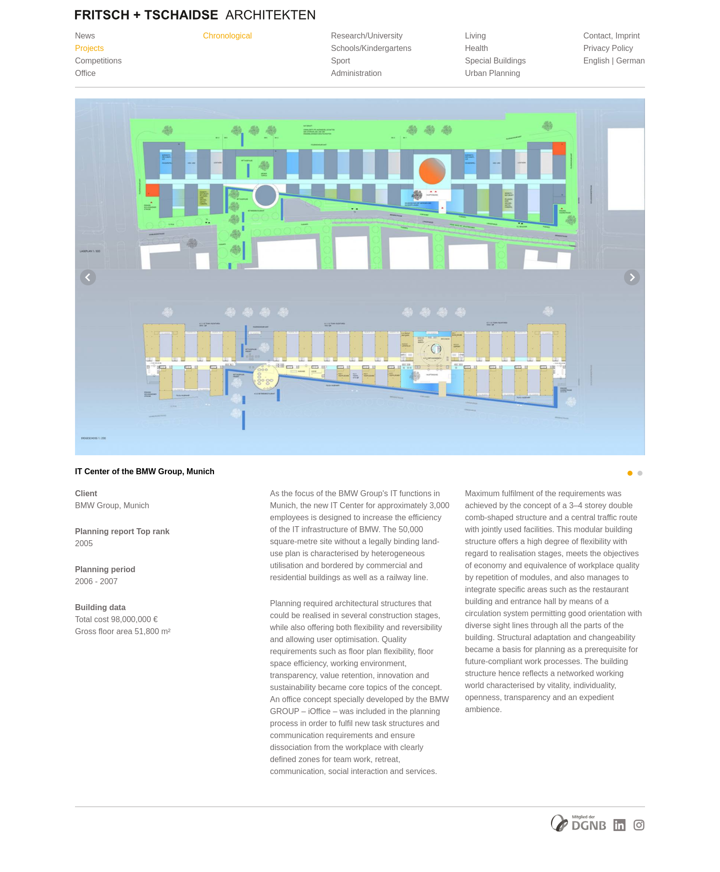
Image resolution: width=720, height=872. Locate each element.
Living (475, 35)
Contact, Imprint (612, 35)
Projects (89, 48)
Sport (340, 60)
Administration (356, 73)
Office (85, 73)
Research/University (366, 35)
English (597, 60)
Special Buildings (495, 60)
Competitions (98, 60)
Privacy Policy (609, 48)
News (85, 35)
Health (476, 48)
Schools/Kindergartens (371, 48)
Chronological (227, 35)
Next (632, 277)
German (630, 60)
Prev (88, 277)
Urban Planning (492, 73)
